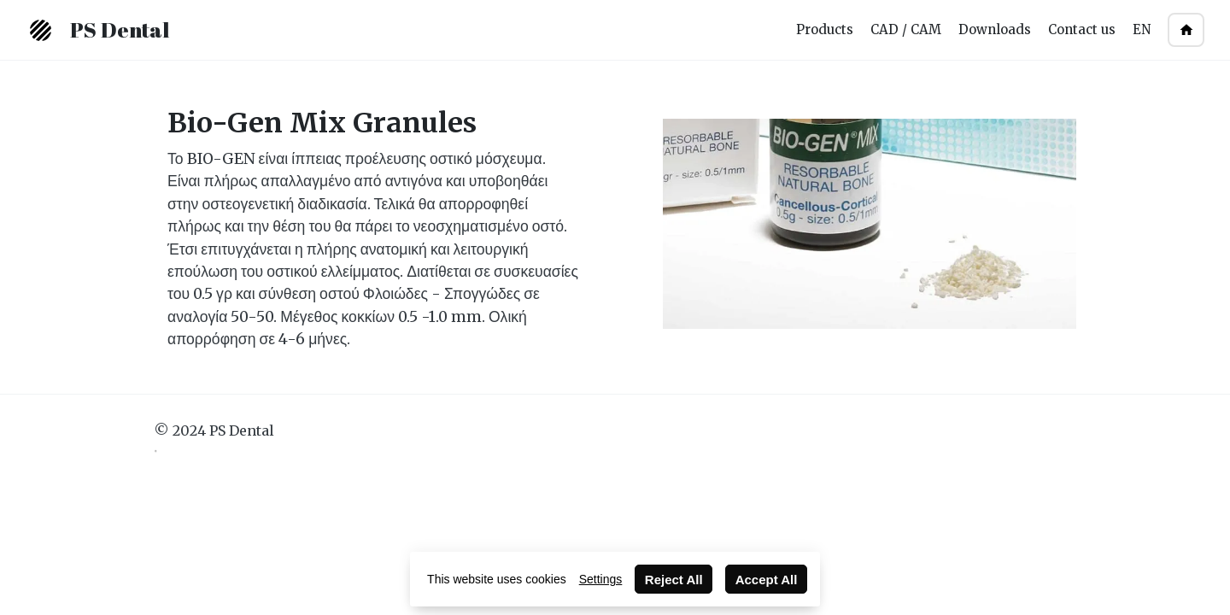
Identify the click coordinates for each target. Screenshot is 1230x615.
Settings (601, 579)
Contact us (1082, 29)
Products (824, 29)
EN (1142, 29)
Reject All (674, 579)
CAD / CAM (905, 29)
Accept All (766, 579)
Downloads (994, 29)
